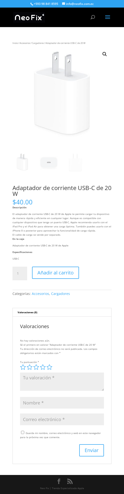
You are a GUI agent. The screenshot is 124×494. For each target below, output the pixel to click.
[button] (104, 54)
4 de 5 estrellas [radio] (43, 367)
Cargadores (38, 43)
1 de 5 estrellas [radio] (23, 367)
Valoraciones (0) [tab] (27, 312)
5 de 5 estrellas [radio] (49, 367)
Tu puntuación (29, 362)
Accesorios (25, 43)
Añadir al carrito (55, 272)
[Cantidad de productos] (19, 273)
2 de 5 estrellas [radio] (30, 367)
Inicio (15, 43)
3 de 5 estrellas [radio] (36, 367)
